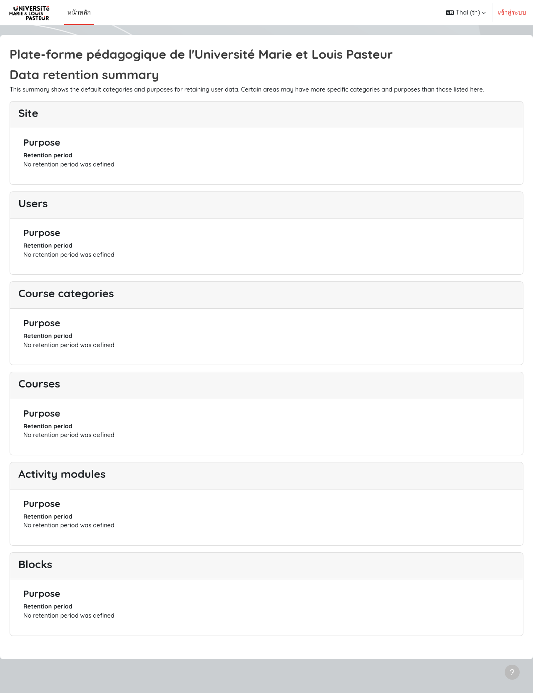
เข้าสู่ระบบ (512, 12)
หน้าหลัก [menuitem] (79, 12)
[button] (466, 12)
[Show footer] (512, 672)
